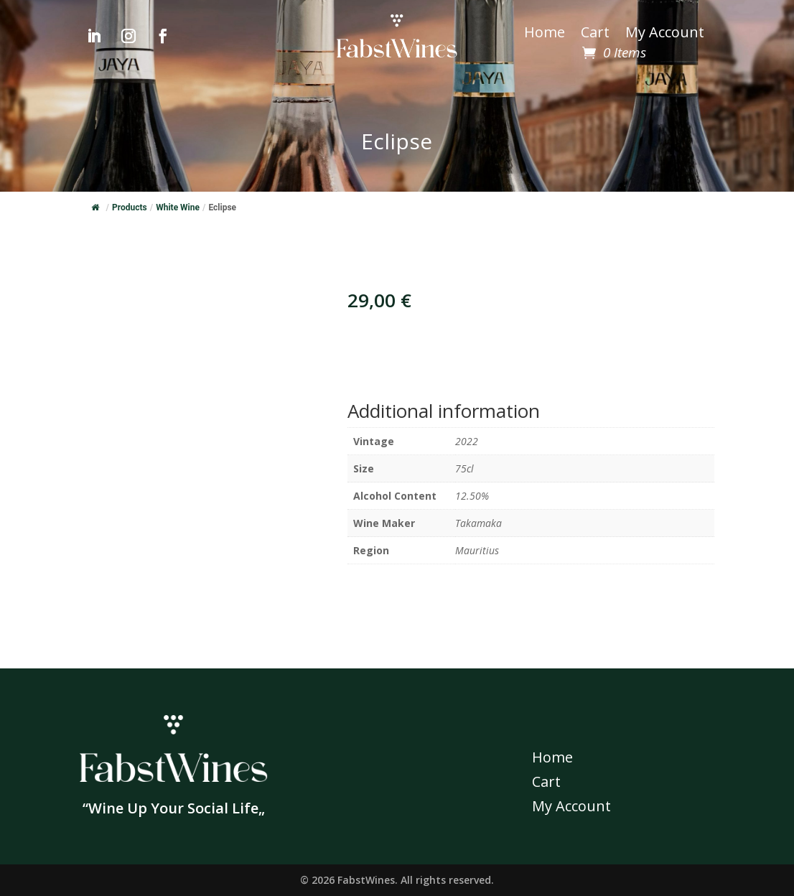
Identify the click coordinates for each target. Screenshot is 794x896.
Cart (595, 34)
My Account (664, 34)
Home (544, 34)
